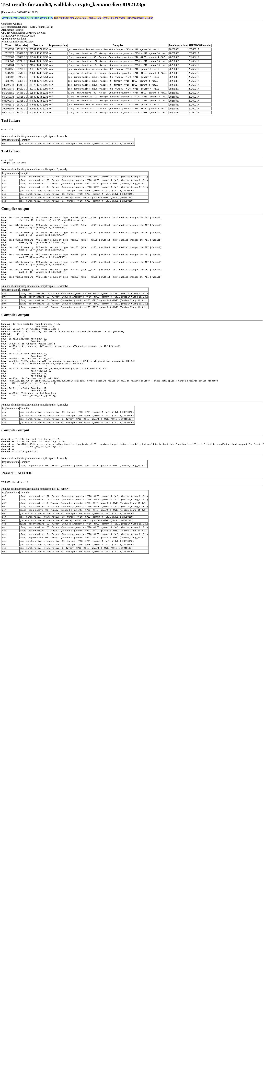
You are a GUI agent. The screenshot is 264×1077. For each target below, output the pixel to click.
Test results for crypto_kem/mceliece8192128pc (128, 17)
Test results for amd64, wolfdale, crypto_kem (78, 17)
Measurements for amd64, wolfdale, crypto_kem (27, 17)
